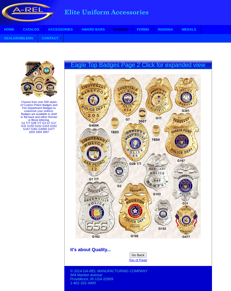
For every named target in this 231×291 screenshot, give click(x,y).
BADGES (121, 29)
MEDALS (189, 29)
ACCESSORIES (60, 29)
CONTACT (50, 38)
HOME (9, 29)
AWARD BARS (93, 29)
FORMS (143, 29)
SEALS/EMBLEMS (18, 38)
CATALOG (31, 29)
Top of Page (138, 260)
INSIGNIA (165, 29)
